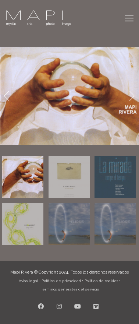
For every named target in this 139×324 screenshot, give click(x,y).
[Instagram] (59, 306)
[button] (129, 18)
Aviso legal (28, 281)
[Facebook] (41, 306)
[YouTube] (78, 306)
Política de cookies (101, 281)
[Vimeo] (96, 306)
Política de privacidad (61, 281)
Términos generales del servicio (69, 289)
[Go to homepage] (39, 18)
